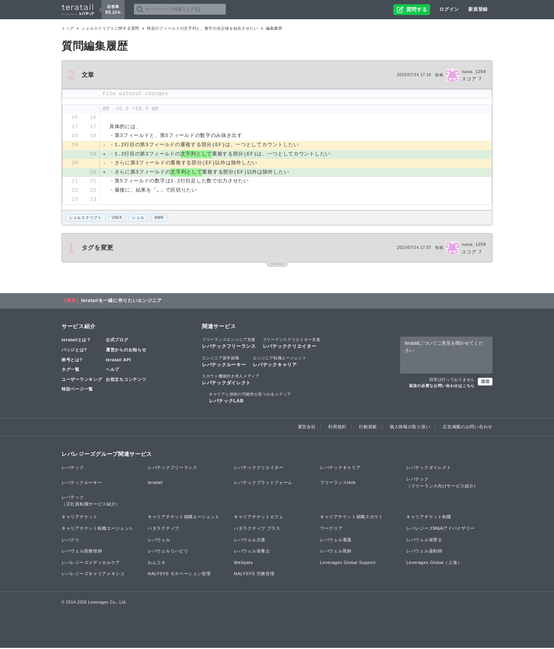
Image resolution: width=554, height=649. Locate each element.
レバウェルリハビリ (168, 552)
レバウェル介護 (249, 540)
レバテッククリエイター (291, 344)
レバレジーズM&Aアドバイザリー (440, 529)
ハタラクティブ (163, 529)
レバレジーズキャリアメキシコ (93, 574)
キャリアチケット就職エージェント (184, 518)
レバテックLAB (250, 398)
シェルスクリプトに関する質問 (110, 28)
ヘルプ (112, 370)
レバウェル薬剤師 (424, 552)
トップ (68, 28)
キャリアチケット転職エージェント (97, 529)
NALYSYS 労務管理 (254, 574)
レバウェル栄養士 (252, 552)
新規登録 (478, 9)
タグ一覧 (71, 370)
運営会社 (307, 427)
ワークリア (331, 529)
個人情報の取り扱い (410, 427)
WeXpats (243, 563)
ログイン (449, 9)
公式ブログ (117, 341)
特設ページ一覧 (77, 390)
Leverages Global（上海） (434, 563)
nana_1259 (474, 71)
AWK (159, 219)
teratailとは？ (76, 341)
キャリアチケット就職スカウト (351, 518)
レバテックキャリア (279, 362)
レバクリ (71, 540)
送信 (485, 382)
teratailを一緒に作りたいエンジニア (121, 301)
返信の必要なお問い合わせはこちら (442, 387)
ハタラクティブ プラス (257, 529)
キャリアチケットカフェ (259, 518)
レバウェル (159, 540)
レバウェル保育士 (424, 540)
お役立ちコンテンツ (126, 380)
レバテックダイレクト (231, 380)
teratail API (118, 360)
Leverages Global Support (348, 563)
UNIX (117, 219)
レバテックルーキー (224, 362)
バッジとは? (74, 351)
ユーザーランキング (82, 380)
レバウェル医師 (336, 552)
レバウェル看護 (336, 540)
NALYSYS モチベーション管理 (179, 574)
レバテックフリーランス (229, 344)
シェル (138, 219)
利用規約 (337, 427)
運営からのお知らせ (126, 351)
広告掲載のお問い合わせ (467, 427)
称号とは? (72, 360)
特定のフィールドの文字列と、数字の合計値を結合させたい (202, 28)
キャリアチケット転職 (428, 518)
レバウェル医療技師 (82, 552)
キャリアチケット (80, 518)
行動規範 (368, 427)
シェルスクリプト (85, 219)
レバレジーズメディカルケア (91, 563)
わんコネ (157, 563)
